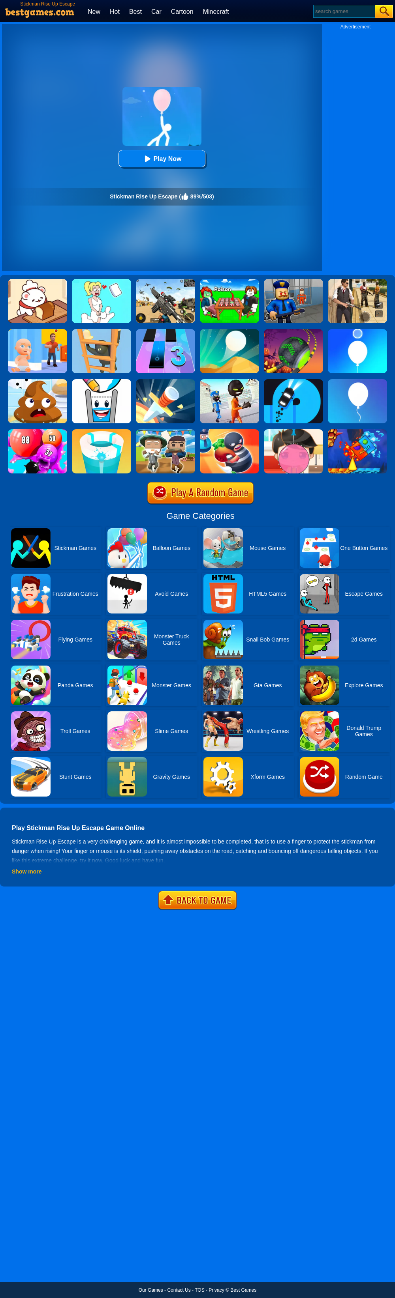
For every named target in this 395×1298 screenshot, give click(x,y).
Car (156, 11)
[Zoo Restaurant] (37, 281)
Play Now (161, 159)
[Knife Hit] (165, 382)
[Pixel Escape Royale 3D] (165, 432)
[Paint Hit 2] (101, 432)
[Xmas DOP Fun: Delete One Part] (101, 281)
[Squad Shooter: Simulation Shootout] (165, 281)
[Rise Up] (357, 382)
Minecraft (216, 11)
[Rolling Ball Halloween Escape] (293, 332)
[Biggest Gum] (293, 432)
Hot (115, 11)
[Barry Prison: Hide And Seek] (293, 281)
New (94, 11)
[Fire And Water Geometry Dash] (357, 432)
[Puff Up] (37, 432)
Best (135, 11)
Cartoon (182, 11)
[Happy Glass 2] (101, 382)
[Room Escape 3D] (229, 432)
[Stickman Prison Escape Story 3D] (229, 382)
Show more (26, 871)
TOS (199, 1290)
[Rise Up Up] (357, 332)
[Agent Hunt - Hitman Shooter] (357, 281)
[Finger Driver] (293, 382)
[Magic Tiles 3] (165, 332)
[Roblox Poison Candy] (229, 281)
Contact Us (178, 1290)
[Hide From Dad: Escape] (37, 332)
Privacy (216, 1290)
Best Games (243, 1290)
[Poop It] (37, 382)
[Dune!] (229, 332)
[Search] (343, 11)
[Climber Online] (101, 332)
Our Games (151, 1290)
